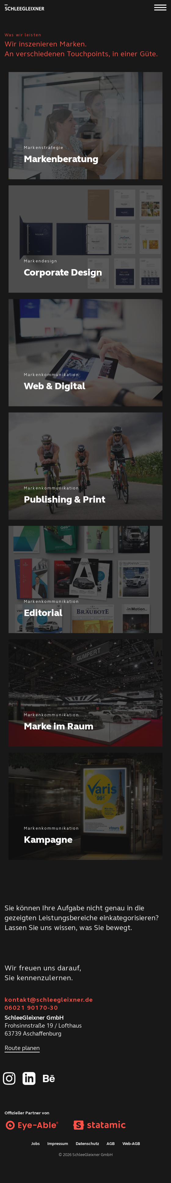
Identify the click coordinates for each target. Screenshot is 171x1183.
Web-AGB (131, 1143)
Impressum (57, 1143)
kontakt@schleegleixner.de (49, 1000)
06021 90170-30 (31, 1008)
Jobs (35, 1143)
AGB (111, 1143)
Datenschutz (87, 1143)
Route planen (22, 1049)
